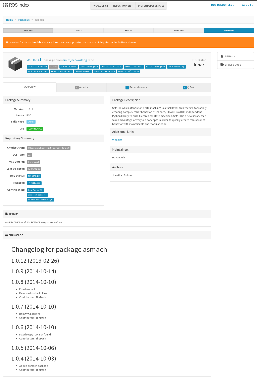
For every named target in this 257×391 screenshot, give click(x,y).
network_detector (83, 71)
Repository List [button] (123, 5)
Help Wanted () (35, 190)
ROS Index (16, 4)
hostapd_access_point (111, 66)
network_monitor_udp (104, 71)
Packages (24, 19)
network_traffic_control (128, 71)
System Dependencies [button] (151, 5)
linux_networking (75, 60)
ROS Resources (222, 5)
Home (9, 19)
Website (117, 140)
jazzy (78, 30)
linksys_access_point (155, 66)
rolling (179, 30)
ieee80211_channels (134, 66)
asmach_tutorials (68, 66)
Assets (81, 87)
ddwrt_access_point (89, 66)
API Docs (227, 56)
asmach (35, 59)
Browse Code (230, 64)
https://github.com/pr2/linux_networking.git (48, 148)
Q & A (188, 87)
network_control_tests (61, 71)
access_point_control (37, 66)
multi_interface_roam (38, 71)
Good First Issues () (37, 194)
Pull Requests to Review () (40, 199)
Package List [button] (100, 5)
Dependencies (136, 87)
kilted (129, 30)
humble (28, 30)
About (247, 5)
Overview (30, 86)
